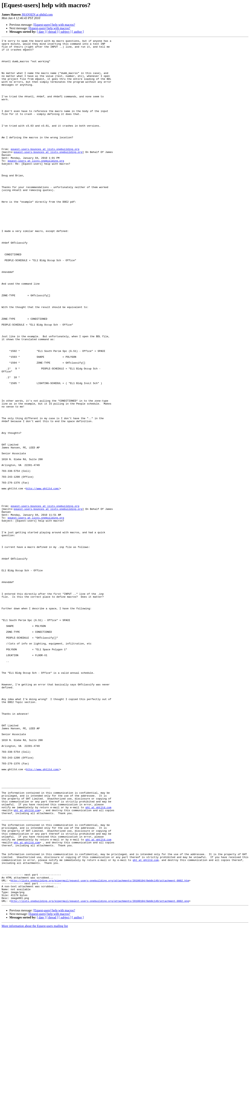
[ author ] (78, 31)
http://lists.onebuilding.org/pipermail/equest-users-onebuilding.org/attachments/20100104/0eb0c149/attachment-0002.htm (100, 1049)
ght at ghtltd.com (98, 961)
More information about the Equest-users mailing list (35, 1098)
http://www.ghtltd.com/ (43, 578)
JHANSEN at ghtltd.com (37, 14)
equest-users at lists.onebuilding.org (36, 185)
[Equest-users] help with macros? (54, 24)
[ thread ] (52, 31)
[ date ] (41, 31)
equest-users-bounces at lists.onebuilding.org (45, 171)
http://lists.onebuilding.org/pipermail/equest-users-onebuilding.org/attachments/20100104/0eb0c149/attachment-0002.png (100, 1073)
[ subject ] (65, 31)
